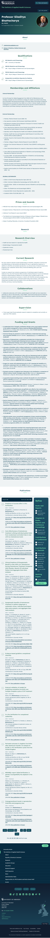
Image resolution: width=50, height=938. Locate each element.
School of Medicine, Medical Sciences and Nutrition (15, 48)
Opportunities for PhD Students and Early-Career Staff (19, 879)
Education (8, 866)
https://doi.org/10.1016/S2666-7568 (22, 644)
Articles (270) (41, 555)
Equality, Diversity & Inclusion (13, 857)
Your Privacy (26, 928)
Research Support (10, 868)
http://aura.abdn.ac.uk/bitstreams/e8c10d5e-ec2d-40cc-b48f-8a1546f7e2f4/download (18, 736)
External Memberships (8, 114)
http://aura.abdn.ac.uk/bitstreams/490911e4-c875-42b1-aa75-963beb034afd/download (18, 679)
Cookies (38, 928)
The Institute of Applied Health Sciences (16, 7)
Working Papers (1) (42, 580)
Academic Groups (10, 863)
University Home (7, 849)
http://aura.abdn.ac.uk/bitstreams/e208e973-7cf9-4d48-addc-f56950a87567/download (18, 767)
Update (45, 846)
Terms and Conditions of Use (16, 928)
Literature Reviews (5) (40, 566)
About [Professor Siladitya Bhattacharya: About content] (25, 37)
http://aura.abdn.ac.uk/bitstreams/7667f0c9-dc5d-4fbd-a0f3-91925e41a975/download (18, 523)
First (5, 830)
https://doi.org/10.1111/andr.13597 (22, 550)
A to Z (3, 915)
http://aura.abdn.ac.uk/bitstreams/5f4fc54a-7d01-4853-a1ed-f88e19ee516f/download (18, 709)
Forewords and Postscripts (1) (41, 533)
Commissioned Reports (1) (41, 513)
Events (7, 882)
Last (17, 834)
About (7, 855)
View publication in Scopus (18, 527)
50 (14, 838)
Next (30, 830)
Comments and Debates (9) (41, 558)
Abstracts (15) (41, 553)
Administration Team (10, 876)
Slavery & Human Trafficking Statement (19, 931)
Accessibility (33, 928)
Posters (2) (40, 544)
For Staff (26, 889)
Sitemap (33, 889)
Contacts (4, 913)
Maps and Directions (6, 917)
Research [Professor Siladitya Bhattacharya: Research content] (25, 229)
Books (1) (40, 511)
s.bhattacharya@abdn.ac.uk (11, 45)
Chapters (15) (41, 530)
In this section (43, 10)
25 (12, 838)
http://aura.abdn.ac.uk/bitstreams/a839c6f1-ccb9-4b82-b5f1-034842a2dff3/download (18, 648)
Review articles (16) (41, 570)
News (6, 874)
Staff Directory (5, 919)
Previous (11, 830)
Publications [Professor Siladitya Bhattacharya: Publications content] (25, 491)
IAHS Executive (9, 871)
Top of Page (45, 923)
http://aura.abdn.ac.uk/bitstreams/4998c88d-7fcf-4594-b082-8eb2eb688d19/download (18, 554)
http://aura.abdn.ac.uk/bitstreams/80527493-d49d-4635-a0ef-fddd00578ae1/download (18, 821)
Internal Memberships (8, 93)
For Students (18, 889)
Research (7, 860)
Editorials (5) (41, 561)
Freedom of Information (34, 931)
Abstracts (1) (41, 542)
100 (17, 838)
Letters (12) (40, 563)
